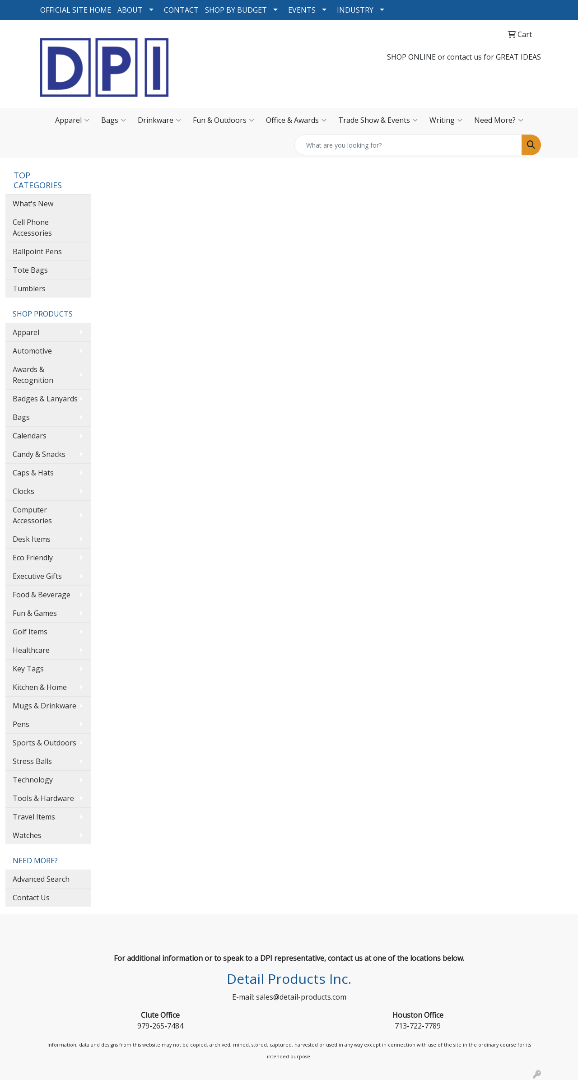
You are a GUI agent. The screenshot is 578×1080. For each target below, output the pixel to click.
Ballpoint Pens (37, 251)
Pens (21, 724)
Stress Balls (32, 761)
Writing (445, 120)
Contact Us (31, 898)
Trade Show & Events (378, 120)
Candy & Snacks (39, 454)
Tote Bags (30, 270)
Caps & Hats (33, 473)
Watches (27, 835)
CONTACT (181, 10)
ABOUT (130, 10)
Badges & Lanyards (45, 399)
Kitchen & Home (40, 687)
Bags (113, 120)
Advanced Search (41, 879)
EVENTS (302, 10)
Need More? (498, 120)
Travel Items (34, 817)
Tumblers (29, 288)
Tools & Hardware (43, 798)
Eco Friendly (33, 558)
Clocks (23, 491)
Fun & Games (35, 613)
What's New (33, 204)
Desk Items (32, 539)
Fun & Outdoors (223, 120)
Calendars (30, 436)
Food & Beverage (41, 595)
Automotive (32, 351)
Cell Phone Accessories (32, 227)
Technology (33, 780)
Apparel (72, 120)
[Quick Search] (408, 145)
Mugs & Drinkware (44, 706)
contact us (464, 57)
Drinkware (159, 120)
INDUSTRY (355, 10)
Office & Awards (296, 120)
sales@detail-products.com (301, 997)
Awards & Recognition (33, 374)
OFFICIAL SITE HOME (75, 10)
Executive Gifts (37, 576)
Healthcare (31, 650)
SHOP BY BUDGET (236, 10)
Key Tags (28, 669)
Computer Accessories (32, 515)
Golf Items (30, 632)
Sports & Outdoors (44, 743)
